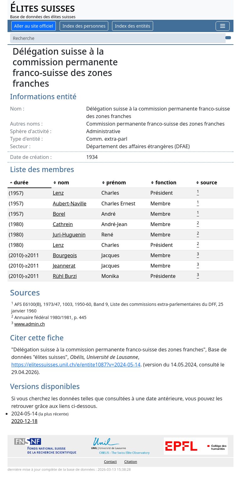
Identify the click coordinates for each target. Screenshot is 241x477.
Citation (130, 461)
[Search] (118, 38)
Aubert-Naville (69, 203)
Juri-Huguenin (69, 234)
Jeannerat (64, 265)
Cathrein (63, 224)
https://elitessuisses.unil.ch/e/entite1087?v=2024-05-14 (76, 364)
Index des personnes (83, 26)
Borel (59, 213)
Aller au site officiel (33, 26)
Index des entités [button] (132, 26)
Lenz (58, 192)
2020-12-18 (24, 421)
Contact (110, 461)
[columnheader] (29, 182)
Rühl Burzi (65, 276)
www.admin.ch (29, 324)
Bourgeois (65, 255)
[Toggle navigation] (223, 25)
